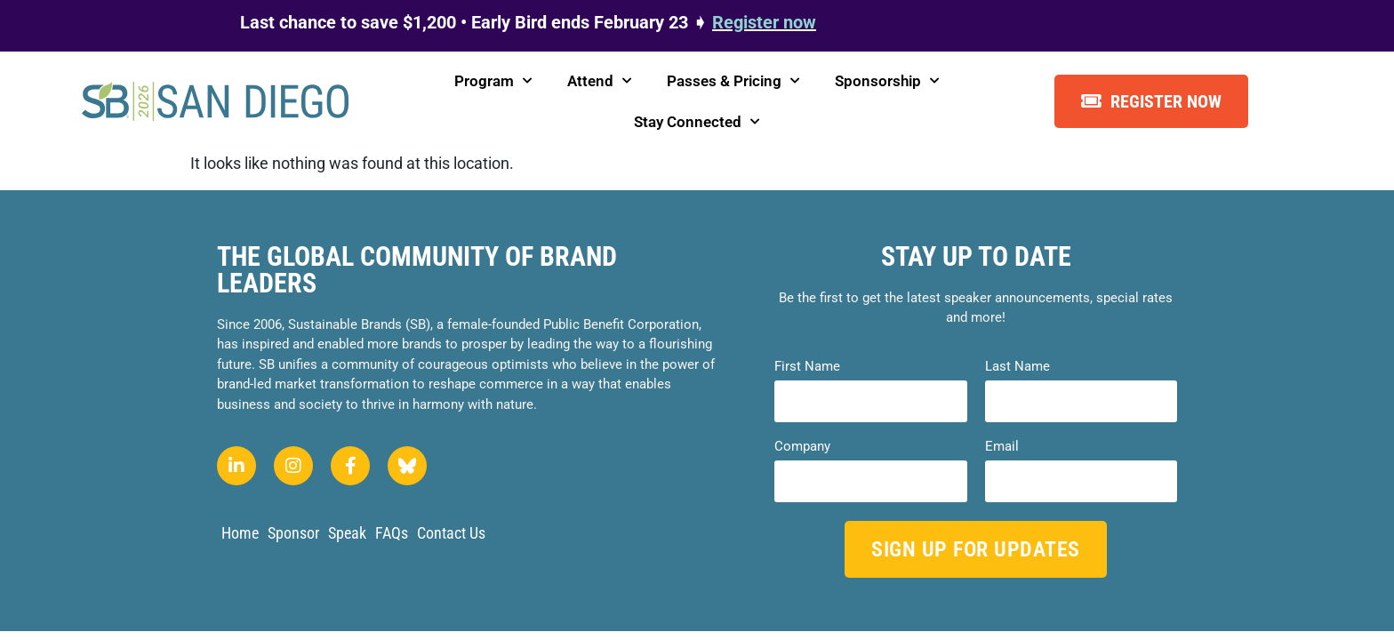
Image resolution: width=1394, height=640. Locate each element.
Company (802, 446)
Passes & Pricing (733, 81)
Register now (764, 22)
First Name (807, 366)
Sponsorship (887, 81)
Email (1002, 446)
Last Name (1017, 366)
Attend (599, 81)
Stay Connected (696, 122)
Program (493, 81)
